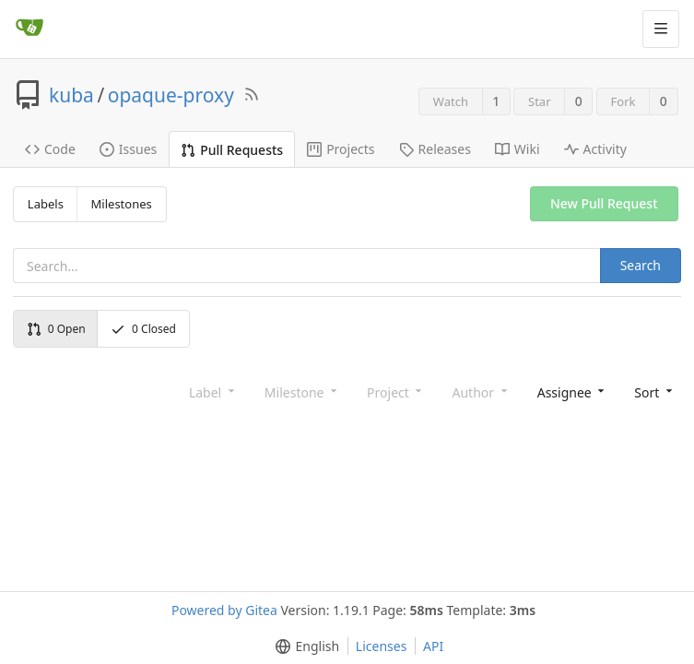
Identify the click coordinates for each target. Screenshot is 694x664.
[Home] (29, 28)
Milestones (121, 204)
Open (56, 329)
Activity (595, 149)
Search (640, 265)
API (433, 646)
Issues (128, 149)
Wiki (517, 149)
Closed (143, 329)
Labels (46, 204)
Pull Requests (232, 150)
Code (50, 149)
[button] (651, 391)
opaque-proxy (171, 95)
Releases (435, 149)
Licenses (381, 646)
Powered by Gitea (224, 610)
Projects (340, 149)
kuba (71, 95)
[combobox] (569, 391)
